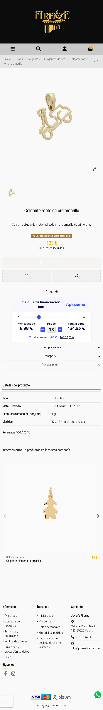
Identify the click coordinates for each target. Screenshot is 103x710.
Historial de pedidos (51, 632)
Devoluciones (71, 365)
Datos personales (49, 627)
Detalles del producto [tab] (16, 385)
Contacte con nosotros (13, 623)
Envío (8, 657)
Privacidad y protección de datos (17, 649)
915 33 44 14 (83, 637)
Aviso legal (11, 615)
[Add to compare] (77, 276)
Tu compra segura (70, 347)
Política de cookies (16, 641)
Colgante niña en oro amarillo (23, 561)
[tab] (51, 347)
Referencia (8, 432)
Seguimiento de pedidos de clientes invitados (50, 642)
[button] (5, 516)
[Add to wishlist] (26, 276)
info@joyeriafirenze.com (86, 648)
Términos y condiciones (12, 633)
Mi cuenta (45, 621)
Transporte (72, 356)
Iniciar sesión (47, 615)
